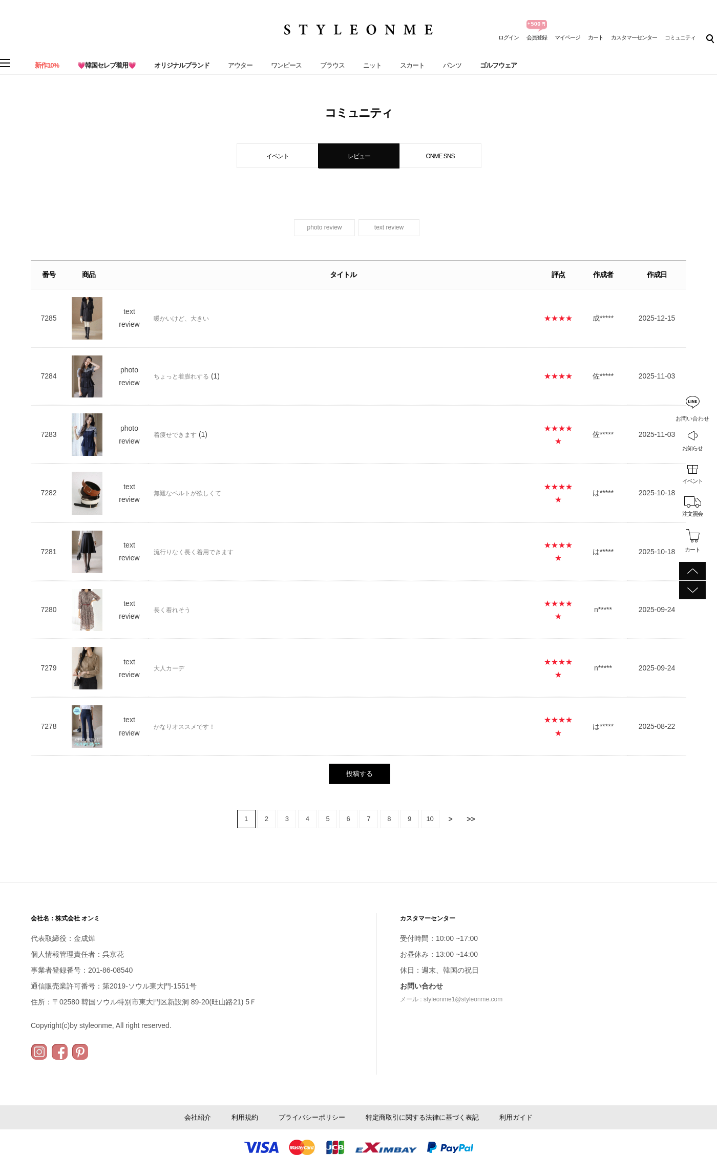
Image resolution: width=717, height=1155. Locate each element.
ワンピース (286, 65)
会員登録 (536, 37)
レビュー (359, 156)
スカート (412, 65)
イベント (692, 481)
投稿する (359, 774)
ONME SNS (440, 156)
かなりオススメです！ (184, 726)
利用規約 (244, 1117)
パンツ (452, 65)
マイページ (567, 37)
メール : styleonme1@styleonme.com (451, 999)
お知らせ (692, 448)
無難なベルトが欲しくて (187, 493)
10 (429, 819)
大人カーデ (169, 668)
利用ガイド (516, 1117)
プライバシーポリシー (312, 1117)
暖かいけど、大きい (181, 318)
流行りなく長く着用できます (194, 552)
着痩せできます (175, 434)
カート (595, 37)
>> (471, 819)
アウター (240, 65)
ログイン (508, 37)
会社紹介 (197, 1117)
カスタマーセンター (634, 37)
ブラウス (332, 65)
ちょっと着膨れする (181, 376)
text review (389, 227)
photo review (324, 227)
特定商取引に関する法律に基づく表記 (422, 1117)
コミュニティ (680, 37)
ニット (372, 65)
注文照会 (692, 514)
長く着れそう (172, 610)
